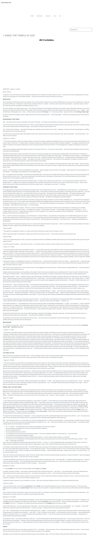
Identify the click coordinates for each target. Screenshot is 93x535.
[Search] (81, 29)
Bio (60, 16)
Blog (55, 16)
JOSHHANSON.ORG (6, 2)
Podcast (48, 16)
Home (32, 16)
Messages (40, 16)
